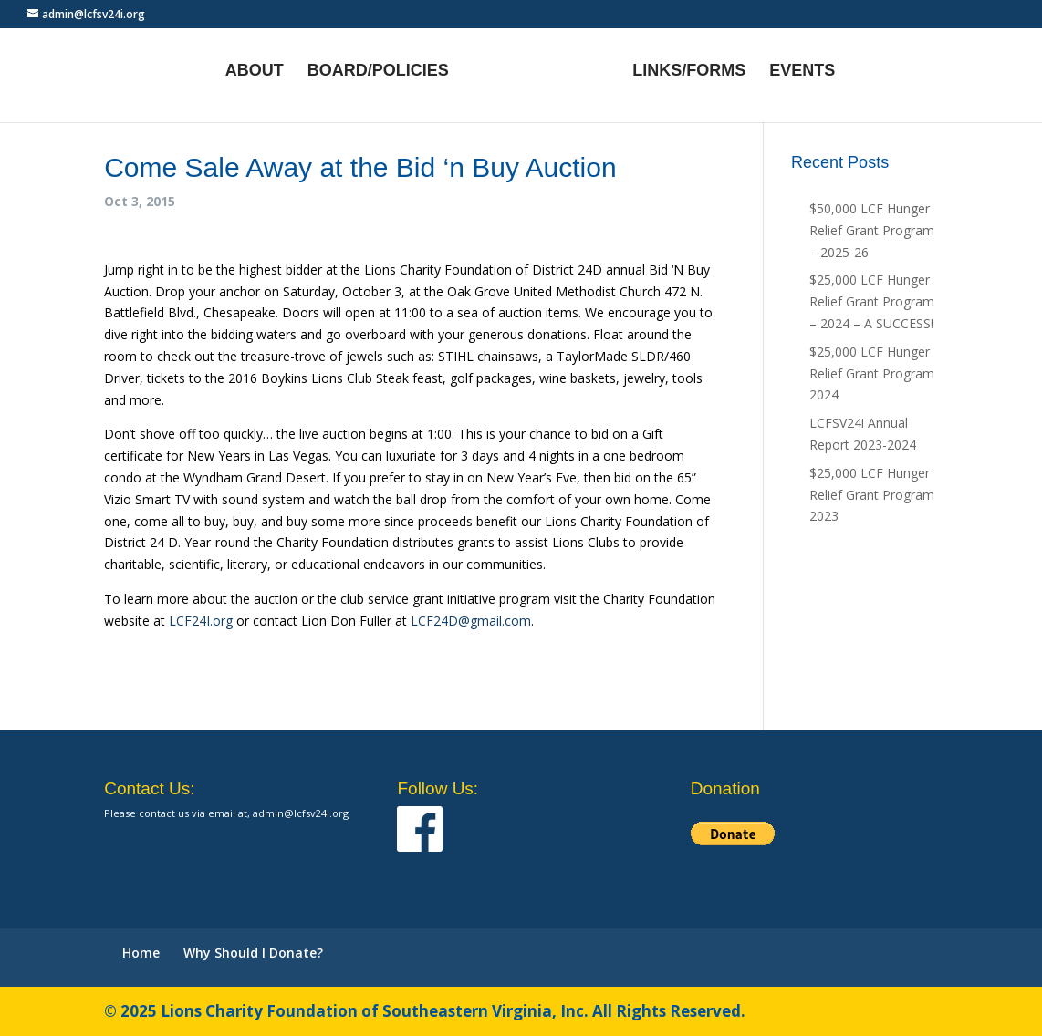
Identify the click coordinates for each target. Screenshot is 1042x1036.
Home (141, 952)
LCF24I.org (201, 620)
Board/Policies (378, 71)
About (254, 71)
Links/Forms (688, 71)
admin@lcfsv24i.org (301, 813)
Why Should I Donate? (253, 952)
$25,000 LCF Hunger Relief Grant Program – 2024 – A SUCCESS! (871, 301)
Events (802, 71)
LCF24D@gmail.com (471, 620)
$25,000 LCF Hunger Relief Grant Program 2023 (871, 494)
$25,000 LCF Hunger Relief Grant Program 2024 (871, 373)
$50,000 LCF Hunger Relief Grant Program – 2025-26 (871, 230)
